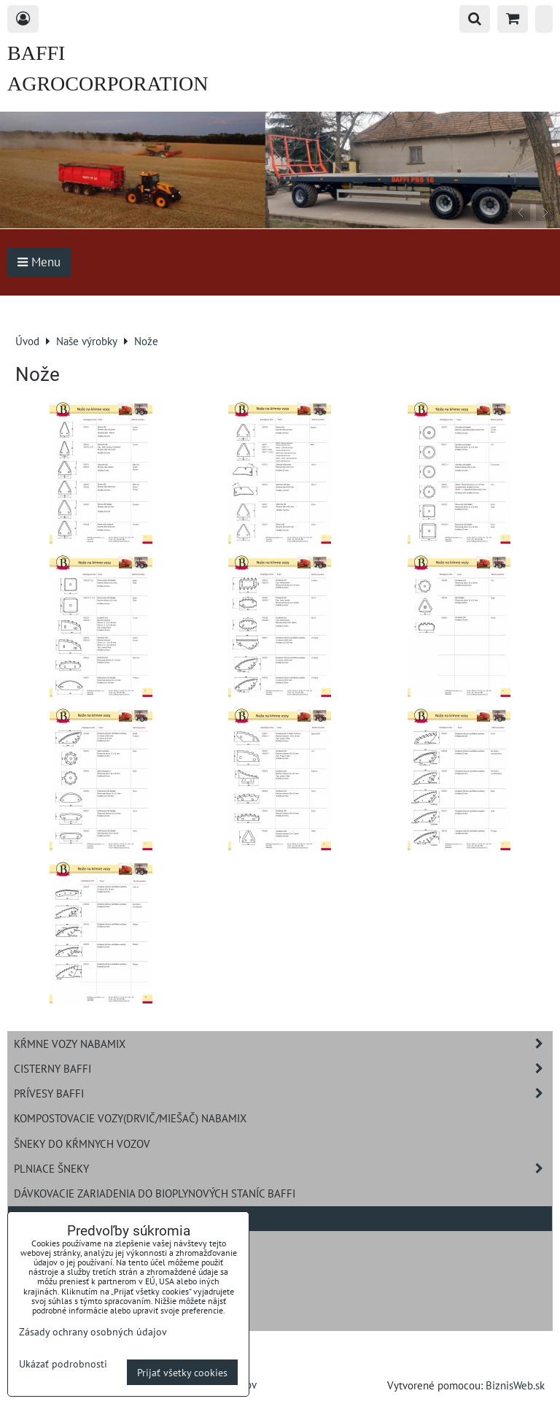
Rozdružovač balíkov (72, 1267)
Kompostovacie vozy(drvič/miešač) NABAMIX (130, 1118)
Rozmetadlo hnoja (63, 1292)
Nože (27, 1218)
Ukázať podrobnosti (63, 1364)
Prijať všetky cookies (182, 1372)
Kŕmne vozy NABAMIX (283, 1044)
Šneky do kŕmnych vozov (82, 1143)
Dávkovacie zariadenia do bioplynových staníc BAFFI (154, 1193)
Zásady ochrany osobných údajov (93, 1331)
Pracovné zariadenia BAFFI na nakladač (122, 1242)
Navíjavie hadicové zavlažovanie (101, 1317)
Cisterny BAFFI (283, 1069)
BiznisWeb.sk (515, 1385)
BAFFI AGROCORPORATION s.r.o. (107, 84)
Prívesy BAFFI (283, 1093)
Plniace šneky (283, 1169)
